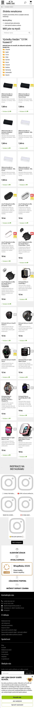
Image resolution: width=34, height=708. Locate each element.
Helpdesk (4, 656)
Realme (7, 67)
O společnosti (5, 659)
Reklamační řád (5, 621)
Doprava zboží (5, 628)
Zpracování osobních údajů (9, 630)
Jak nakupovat (5, 623)
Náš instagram (17, 542)
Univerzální (8, 72)
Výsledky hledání (9, 7)
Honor (7, 62)
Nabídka (2, 3)
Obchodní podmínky (7, 625)
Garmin (7, 60)
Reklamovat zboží (6, 650)
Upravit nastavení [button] (17, 705)
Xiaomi (7, 75)
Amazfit (7, 49)
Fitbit (6, 57)
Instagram (7, 610)
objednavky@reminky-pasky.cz (12, 606)
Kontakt (3, 647)
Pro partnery (4, 654)
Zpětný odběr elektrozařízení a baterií (11, 634)
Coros (7, 54)
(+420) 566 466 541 (9, 601)
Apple (7, 52)
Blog (2, 645)
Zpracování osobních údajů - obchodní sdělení (14, 632)
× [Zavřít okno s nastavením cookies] (32, 676)
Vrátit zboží (4, 652)
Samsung (8, 70)
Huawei (7, 65)
